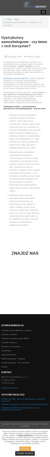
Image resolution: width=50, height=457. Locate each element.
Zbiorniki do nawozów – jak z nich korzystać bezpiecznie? (24, 404)
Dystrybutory (6, 351)
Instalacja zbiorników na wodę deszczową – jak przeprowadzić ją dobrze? (20, 409)
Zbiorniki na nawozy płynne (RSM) (15, 338)
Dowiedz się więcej (25, 453)
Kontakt (4, 367)
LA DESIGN (25, 426)
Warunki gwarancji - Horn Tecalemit (15, 363)
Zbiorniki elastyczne (9, 343)
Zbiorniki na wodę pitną (10, 347)
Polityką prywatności (25, 435)
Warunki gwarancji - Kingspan (13, 359)
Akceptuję (25, 449)
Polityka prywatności (9, 388)
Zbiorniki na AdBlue (9, 334)
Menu (43, 12)
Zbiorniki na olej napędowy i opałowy (16, 330)
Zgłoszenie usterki (8, 355)
